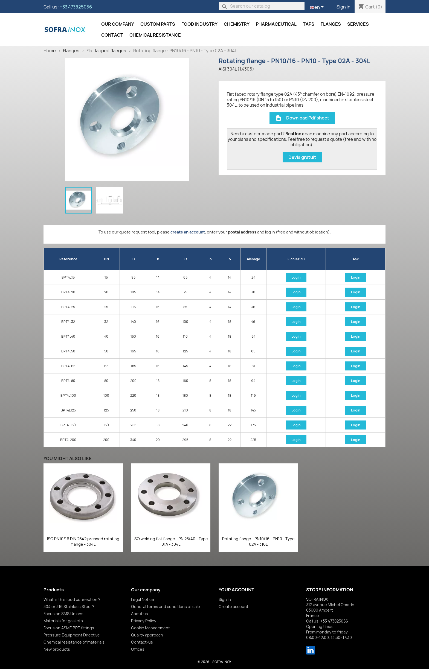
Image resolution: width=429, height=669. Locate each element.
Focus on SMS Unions (63, 613)
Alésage (253, 259)
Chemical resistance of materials (74, 642)
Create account (233, 606)
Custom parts (157, 24)
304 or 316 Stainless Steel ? (69, 606)
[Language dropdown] (318, 7)
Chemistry (237, 24)
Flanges (331, 24)
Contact (112, 35)
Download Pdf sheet (302, 118)
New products (57, 649)
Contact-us (142, 642)
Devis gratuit (302, 157)
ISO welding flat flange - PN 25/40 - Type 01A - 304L (171, 541)
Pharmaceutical (276, 24)
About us (139, 613)
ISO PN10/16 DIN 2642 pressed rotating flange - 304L (83, 541)
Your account (236, 590)
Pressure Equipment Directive (72, 635)
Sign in (343, 7)
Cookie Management (150, 627)
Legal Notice (142, 599)
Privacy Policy (143, 620)
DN (106, 259)
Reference (68, 259)
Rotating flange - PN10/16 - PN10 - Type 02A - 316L (258, 541)
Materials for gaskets (63, 620)
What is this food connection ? (72, 599)
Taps (308, 24)
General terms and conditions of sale (165, 606)
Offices (137, 649)
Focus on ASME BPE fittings (69, 627)
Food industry (199, 24)
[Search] (262, 6)
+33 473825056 (76, 7)
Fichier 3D (296, 259)
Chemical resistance (155, 35)
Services (358, 24)
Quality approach (147, 635)
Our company (117, 24)
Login (296, 277)
